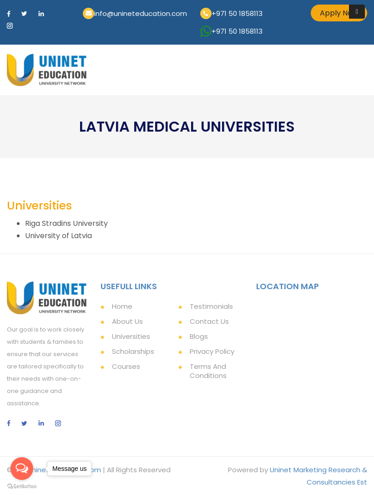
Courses (126, 366)
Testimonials (211, 306)
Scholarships (133, 351)
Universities (131, 336)
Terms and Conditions (208, 371)
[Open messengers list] (21, 468)
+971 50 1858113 (237, 13)
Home (122, 306)
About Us (127, 321)
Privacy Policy (212, 351)
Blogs (199, 336)
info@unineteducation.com (140, 13)
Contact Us (209, 321)
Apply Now (339, 13)
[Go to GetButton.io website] (21, 486)
